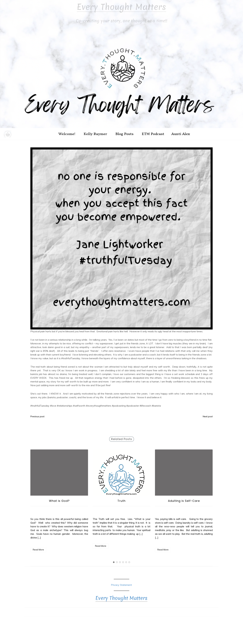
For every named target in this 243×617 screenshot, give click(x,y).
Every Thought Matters (121, 7)
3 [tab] (120, 562)
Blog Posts (124, 134)
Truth (121, 501)
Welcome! (66, 134)
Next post (208, 416)
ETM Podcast (153, 134)
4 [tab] (123, 562)
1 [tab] (114, 562)
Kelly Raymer (95, 134)
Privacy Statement (121, 587)
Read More (38, 549)
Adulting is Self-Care (184, 501)
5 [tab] (126, 562)
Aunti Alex (180, 134)
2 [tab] (117, 562)
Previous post (37, 416)
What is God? (59, 501)
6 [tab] (129, 562)
